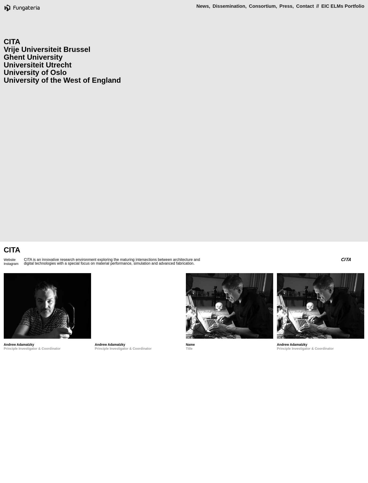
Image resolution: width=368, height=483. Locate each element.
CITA (12, 42)
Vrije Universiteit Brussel (47, 49)
